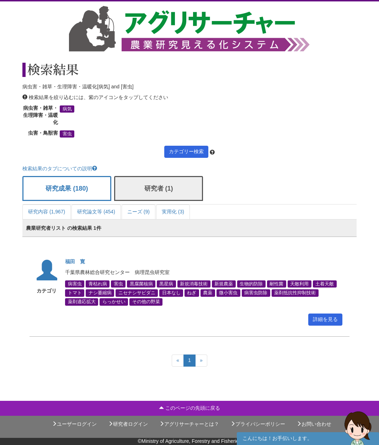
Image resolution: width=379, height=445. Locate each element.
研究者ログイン (128, 424)
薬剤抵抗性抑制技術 (295, 292)
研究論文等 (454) (96, 211)
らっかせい (114, 301)
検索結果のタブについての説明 (59, 168)
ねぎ (191, 292)
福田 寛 (75, 261)
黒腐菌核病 (141, 283)
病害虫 (75, 283)
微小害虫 (228, 292)
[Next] (201, 361)
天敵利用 (299, 283)
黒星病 (166, 283)
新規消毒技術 (194, 283)
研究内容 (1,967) (46, 211)
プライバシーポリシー (257, 424)
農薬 (207, 292)
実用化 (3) (173, 211)
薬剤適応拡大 (82, 301)
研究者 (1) (158, 188)
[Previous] (178, 361)
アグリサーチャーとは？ (189, 424)
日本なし (171, 292)
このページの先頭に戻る (189, 408)
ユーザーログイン (74, 424)
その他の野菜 (146, 301)
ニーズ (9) (138, 211)
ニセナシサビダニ (136, 292)
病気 (67, 109)
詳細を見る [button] (325, 319)
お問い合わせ (314, 424)
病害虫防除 (255, 292)
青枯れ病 (98, 283)
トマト (75, 292)
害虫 (67, 133)
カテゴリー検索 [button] (186, 151)
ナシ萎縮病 (100, 292)
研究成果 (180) (67, 188)
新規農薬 (223, 283)
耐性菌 (276, 283)
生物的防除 (251, 283)
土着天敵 (324, 283)
